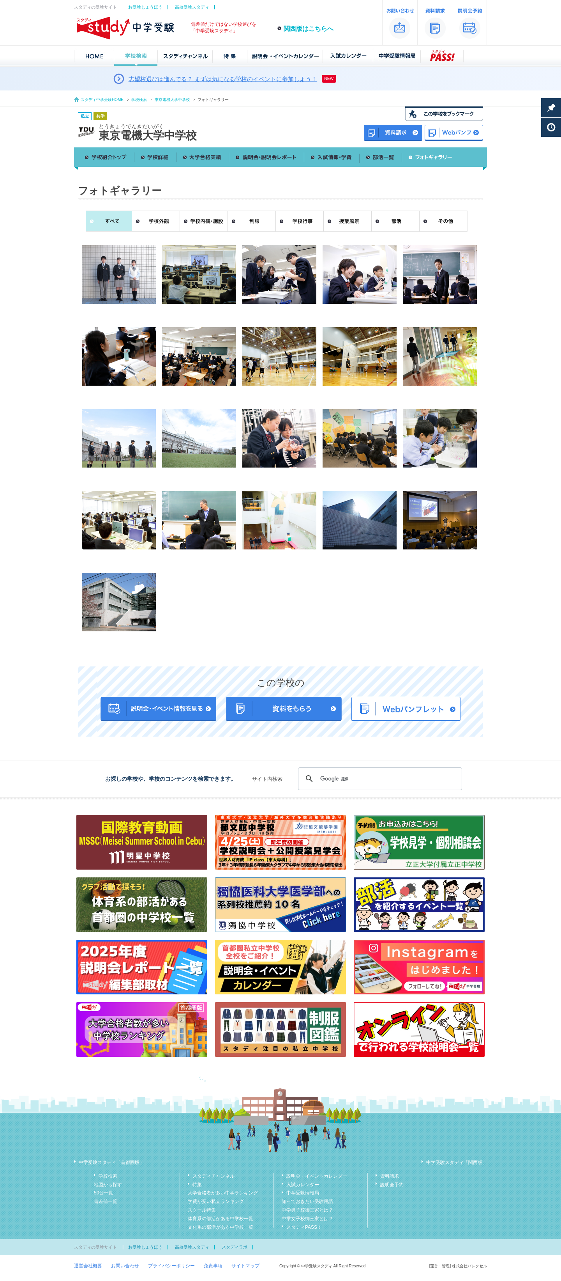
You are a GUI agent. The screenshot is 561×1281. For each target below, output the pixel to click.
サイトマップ (245, 1266)
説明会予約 (392, 1184)
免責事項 (213, 1266)
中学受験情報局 (302, 1193)
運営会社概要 (88, 1266)
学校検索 (139, 99)
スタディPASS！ (304, 1227)
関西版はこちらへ (308, 28)
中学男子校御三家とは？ (307, 1210)
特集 (197, 1184)
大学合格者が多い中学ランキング (223, 1193)
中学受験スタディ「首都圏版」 (111, 1162)
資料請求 (389, 1176)
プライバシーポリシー (171, 1266)
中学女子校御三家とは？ (307, 1218)
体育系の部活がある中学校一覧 (220, 1218)
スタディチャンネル (213, 1176)
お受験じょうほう (145, 7)
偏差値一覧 (105, 1201)
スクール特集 (202, 1210)
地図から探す (108, 1184)
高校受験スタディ (192, 7)
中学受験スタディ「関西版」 (456, 1162)
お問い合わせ (125, 1266)
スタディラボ (234, 1247)
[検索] (379, 778)
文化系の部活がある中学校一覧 (220, 1227)
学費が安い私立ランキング (216, 1201)
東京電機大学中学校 (172, 99)
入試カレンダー (302, 1184)
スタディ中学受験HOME (102, 99)
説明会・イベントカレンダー (316, 1176)
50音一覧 (103, 1193)
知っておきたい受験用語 (307, 1201)
